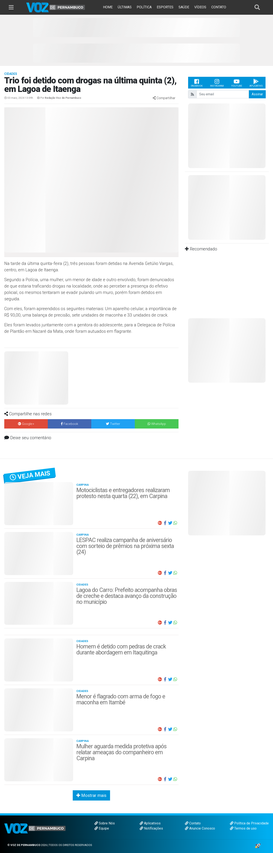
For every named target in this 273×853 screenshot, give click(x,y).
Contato (193, 823)
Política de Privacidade (249, 823)
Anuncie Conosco (200, 828)
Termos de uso (243, 828)
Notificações (151, 828)
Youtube (236, 82)
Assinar (257, 94)
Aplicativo (256, 82)
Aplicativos (150, 823)
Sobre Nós (104, 823)
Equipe (101, 828)
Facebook (197, 82)
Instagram (217, 82)
